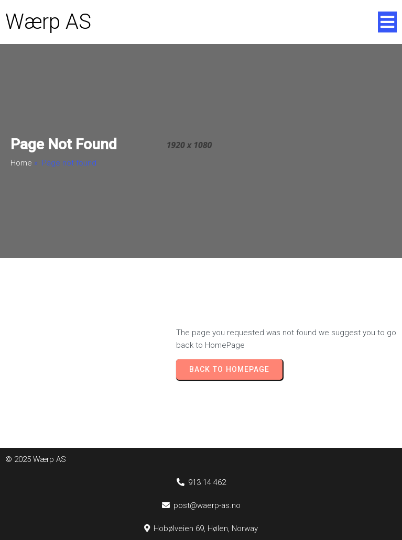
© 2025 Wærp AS (35, 459)
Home (21, 163)
